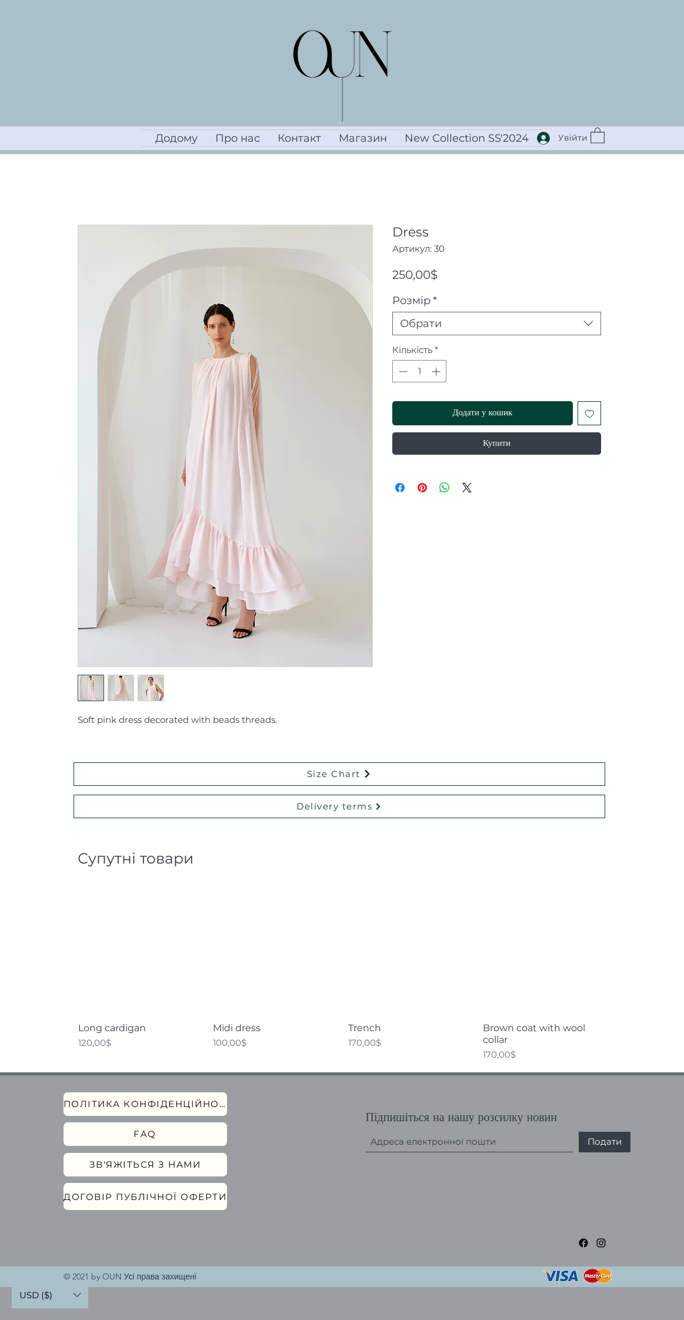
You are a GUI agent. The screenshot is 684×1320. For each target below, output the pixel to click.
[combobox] (496, 323)
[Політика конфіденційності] (145, 1104)
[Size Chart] (339, 774)
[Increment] (437, 371)
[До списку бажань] (590, 413)
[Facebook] (583, 1243)
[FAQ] (145, 1134)
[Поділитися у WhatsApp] (445, 488)
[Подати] (604, 1142)
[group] (342, 976)
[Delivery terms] (339, 806)
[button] (597, 135)
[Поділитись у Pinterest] (422, 488)
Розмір (414, 300)
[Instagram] (601, 1243)
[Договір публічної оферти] (145, 1196)
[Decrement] (402, 371)
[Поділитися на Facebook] (400, 488)
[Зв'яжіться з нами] (145, 1164)
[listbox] (50, 1295)
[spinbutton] (419, 371)
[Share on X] (467, 488)
